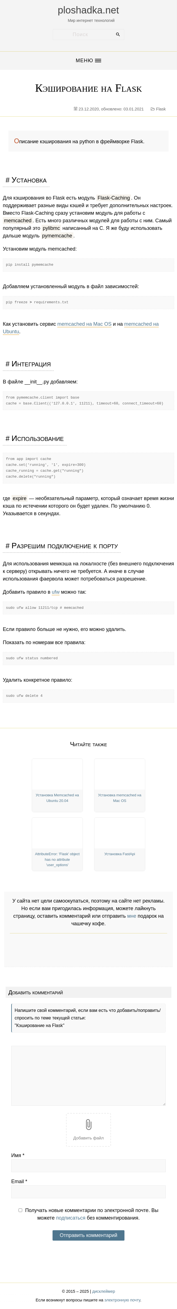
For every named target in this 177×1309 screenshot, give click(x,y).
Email (19, 1181)
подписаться (70, 1218)
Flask (161, 109)
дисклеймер (103, 1291)
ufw (56, 592)
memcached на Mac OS (84, 324)
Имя (17, 1155)
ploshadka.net (88, 9)
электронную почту (122, 1300)
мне (131, 916)
